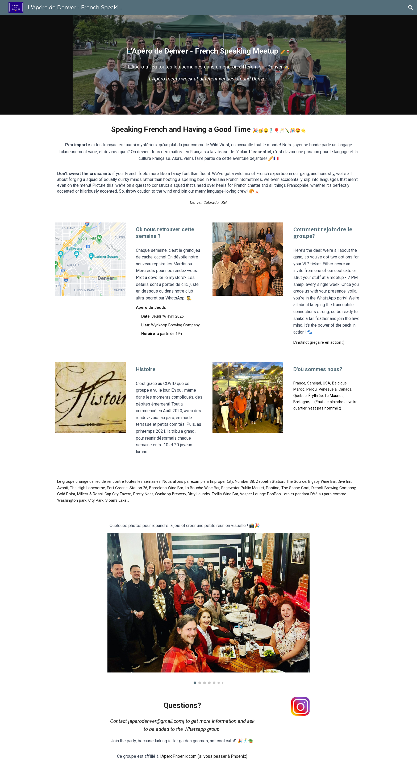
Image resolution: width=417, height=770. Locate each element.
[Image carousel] (208, 608)
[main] (208, 51)
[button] (410, 7)
